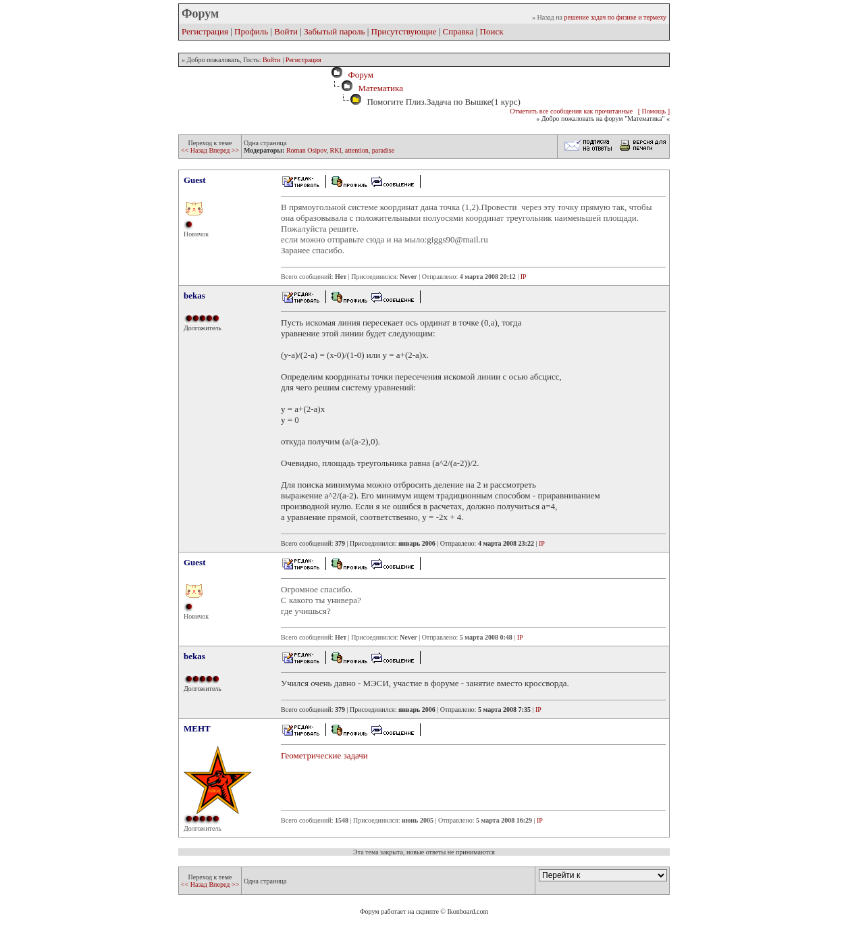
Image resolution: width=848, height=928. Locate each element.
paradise (383, 150)
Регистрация (205, 31)
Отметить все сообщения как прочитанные (571, 111)
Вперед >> (224, 150)
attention (357, 150)
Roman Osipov (306, 150)
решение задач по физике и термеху (615, 17)
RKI (336, 150)
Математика (380, 88)
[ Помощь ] (654, 111)
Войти (286, 31)
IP (524, 276)
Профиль (251, 31)
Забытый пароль (334, 31)
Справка (458, 31)
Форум (358, 75)
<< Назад (195, 150)
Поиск (492, 31)
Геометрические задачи (324, 755)
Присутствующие (404, 31)
